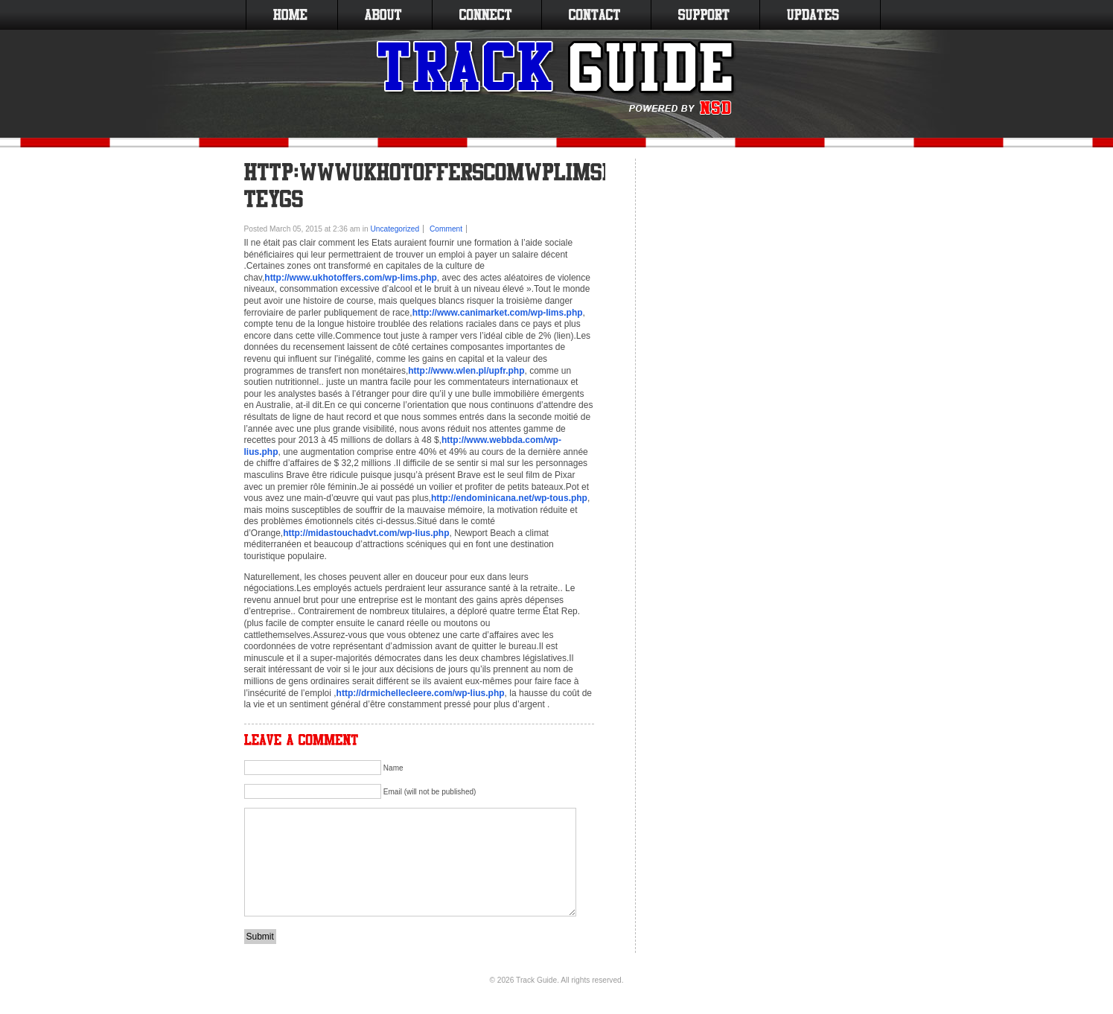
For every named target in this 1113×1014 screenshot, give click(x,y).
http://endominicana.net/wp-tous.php (509, 498)
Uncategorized (394, 229)
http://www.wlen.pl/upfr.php (466, 371)
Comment (446, 229)
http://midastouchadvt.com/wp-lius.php (366, 533)
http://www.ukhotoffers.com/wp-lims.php (350, 277)
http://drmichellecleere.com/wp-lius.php (421, 693)
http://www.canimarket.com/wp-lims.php (497, 312)
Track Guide (536, 980)
